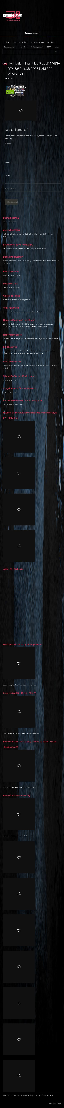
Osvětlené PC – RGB (37, 42)
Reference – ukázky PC (20, 42)
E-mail (7, 176)
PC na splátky (23, 47)
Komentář (8, 143)
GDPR (49, 47)
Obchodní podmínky (37, 47)
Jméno (7, 162)
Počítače (7, 42)
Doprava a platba (9, 47)
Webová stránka (10, 189)
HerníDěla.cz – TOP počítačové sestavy (20, 1095)
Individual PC (51, 42)
